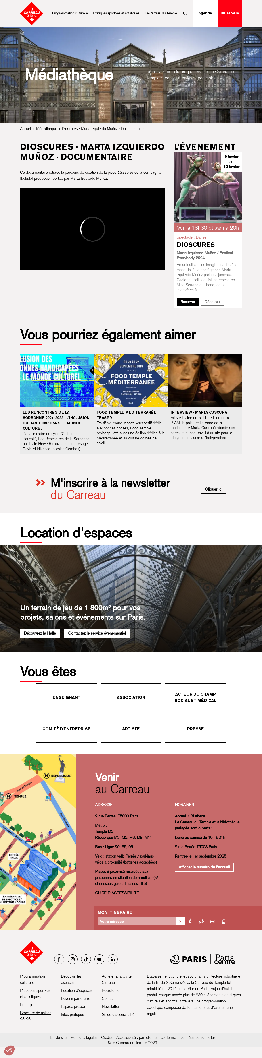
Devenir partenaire (75, 998)
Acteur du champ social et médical (195, 697)
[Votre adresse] (137, 921)
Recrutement (112, 990)
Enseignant (66, 697)
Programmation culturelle (70, 13)
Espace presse (73, 1006)
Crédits (107, 1037)
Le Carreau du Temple (161, 13)
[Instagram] (73, 959)
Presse (195, 728)
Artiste (131, 728)
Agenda (205, 13)
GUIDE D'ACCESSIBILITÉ (117, 893)
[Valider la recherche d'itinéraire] (180, 921)
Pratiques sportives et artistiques (116, 13)
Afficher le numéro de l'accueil (204, 867)
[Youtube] (99, 959)
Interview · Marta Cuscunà (199, 412)
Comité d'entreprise (66, 728)
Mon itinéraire (115, 912)
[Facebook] (59, 959)
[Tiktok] (86, 959)
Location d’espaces (76, 990)
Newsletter (110, 1006)
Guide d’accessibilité (118, 1014)
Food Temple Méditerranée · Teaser (127, 415)
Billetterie (230, 13)
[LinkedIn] (113, 959)
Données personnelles (198, 1037)
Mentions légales (83, 1037)
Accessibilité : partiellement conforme (146, 1037)
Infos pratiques (73, 1014)
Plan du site (57, 1037)
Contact (108, 998)
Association (131, 697)
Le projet (27, 1004)
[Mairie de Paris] (202, 959)
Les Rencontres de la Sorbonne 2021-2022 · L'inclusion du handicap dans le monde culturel (56, 420)
